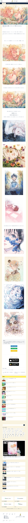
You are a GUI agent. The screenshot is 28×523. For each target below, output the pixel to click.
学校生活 (16, 434)
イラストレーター (4, 430)
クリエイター (4, 431)
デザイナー (16, 431)
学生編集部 (21, 434)
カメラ (12, 430)
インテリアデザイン (9, 430)
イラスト (4, 3)
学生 (18, 434)
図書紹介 (13, 434)
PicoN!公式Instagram (7, 518)
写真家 (5, 434)
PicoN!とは (4, 520)
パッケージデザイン (20, 431)
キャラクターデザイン (17, 430)
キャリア (20, 430)
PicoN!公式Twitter (6, 516)
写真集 (8, 434)
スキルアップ (13, 431)
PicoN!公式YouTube (7, 517)
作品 (3, 434)
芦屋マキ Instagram (14, 348)
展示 (23, 434)
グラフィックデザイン (9, 431)
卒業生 (10, 434)
